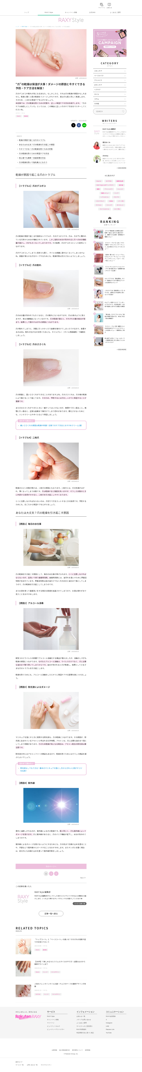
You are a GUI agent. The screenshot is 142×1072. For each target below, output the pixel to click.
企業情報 (54, 1050)
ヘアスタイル (105, 197)
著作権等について (77, 1050)
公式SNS (92, 12)
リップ (116, 193)
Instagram (109, 1023)
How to (18, 116)
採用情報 (87, 1050)
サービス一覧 (20, 1065)
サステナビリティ (46, 1065)
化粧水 (111, 201)
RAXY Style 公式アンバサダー (105, 185)
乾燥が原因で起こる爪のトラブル (32, 140)
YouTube (109, 1033)
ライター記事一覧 (79, 903)
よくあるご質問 (115, 12)
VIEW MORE (121, 168)
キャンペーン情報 (71, 12)
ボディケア (98, 85)
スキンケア (98, 71)
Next (82, 878)
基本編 (26, 116)
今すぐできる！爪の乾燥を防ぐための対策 (36, 149)
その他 (96, 103)
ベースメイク (98, 75)
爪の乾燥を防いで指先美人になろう (33, 162)
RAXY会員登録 (111, 1016)
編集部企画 (120, 181)
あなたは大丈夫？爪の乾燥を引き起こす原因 (36, 144)
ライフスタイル (104, 209)
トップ (26, 12)
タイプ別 (117, 209)
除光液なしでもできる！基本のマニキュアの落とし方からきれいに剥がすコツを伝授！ (51, 769)
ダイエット (120, 205)
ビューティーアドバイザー (55, 1029)
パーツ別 (121, 201)
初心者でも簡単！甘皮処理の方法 (32, 158)
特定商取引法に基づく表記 (85, 1033)
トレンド (45, 972)
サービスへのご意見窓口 (84, 1026)
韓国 (98, 189)
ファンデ (109, 205)
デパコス (98, 205)
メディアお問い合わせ (84, 1019)
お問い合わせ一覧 (32, 1065)
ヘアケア (97, 89)
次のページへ (51, 866)
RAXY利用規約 (81, 1029)
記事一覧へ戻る (51, 913)
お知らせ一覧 (81, 1016)
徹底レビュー (105, 193)
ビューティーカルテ (53, 1026)
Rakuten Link (110, 1029)
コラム (96, 99)
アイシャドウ (108, 189)
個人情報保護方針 (64, 1050)
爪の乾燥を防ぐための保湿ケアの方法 (34, 153)
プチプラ (116, 197)
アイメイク (98, 80)
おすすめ (38, 994)
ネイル (23, 113)
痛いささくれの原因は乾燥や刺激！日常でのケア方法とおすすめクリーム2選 (51, 425)
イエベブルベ (100, 201)
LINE (107, 1026)
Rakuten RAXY (25, 5)
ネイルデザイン (55, 972)
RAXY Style (49, 12)
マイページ (50, 1023)
